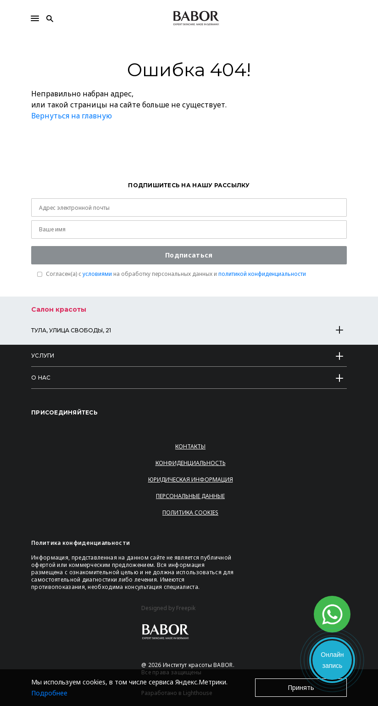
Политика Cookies (190, 512)
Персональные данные (190, 496)
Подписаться (188, 255)
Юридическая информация (190, 479)
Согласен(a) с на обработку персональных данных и (176, 274)
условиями (97, 274)
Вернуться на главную (71, 116)
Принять (301, 687)
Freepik (185, 608)
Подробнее (49, 693)
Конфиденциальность (191, 463)
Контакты (190, 446)
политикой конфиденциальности (262, 274)
